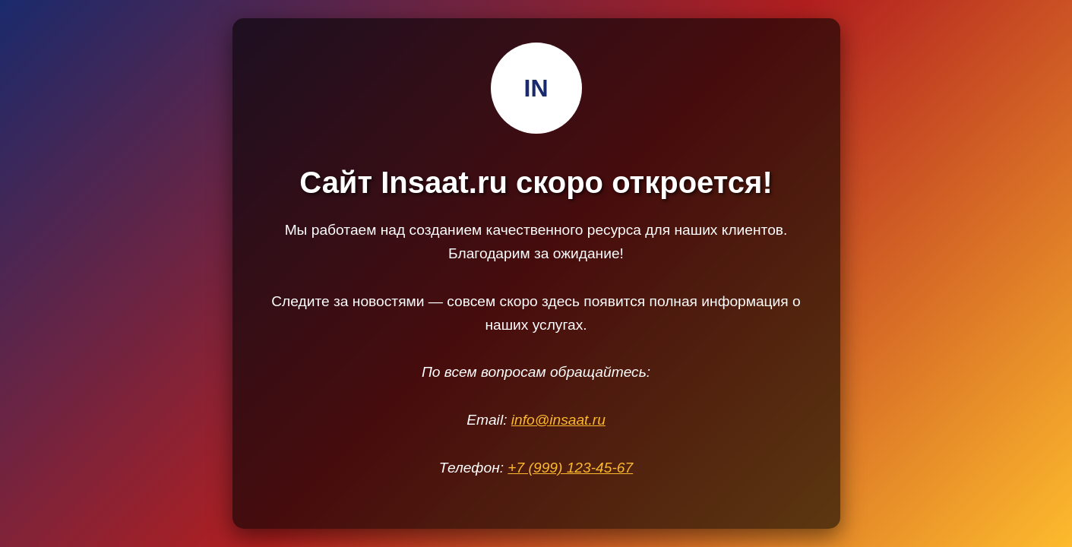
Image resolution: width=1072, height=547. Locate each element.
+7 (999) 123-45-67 (570, 468)
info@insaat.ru (558, 420)
